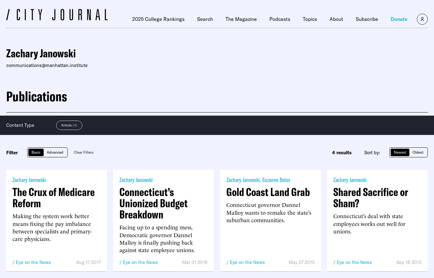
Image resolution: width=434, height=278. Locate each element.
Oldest (417, 152)
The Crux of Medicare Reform (53, 197)
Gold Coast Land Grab (268, 192)
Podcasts (279, 19)
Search (205, 19)
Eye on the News (33, 262)
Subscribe (367, 19)
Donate (399, 19)
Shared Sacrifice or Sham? (370, 197)
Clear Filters (84, 152)
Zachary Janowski (29, 180)
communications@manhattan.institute (47, 65)
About (336, 19)
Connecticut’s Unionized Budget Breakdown (153, 203)
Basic (36, 152)
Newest (400, 152)
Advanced (55, 152)
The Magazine (241, 19)
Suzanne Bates (276, 180)
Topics (310, 19)
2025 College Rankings (158, 19)
